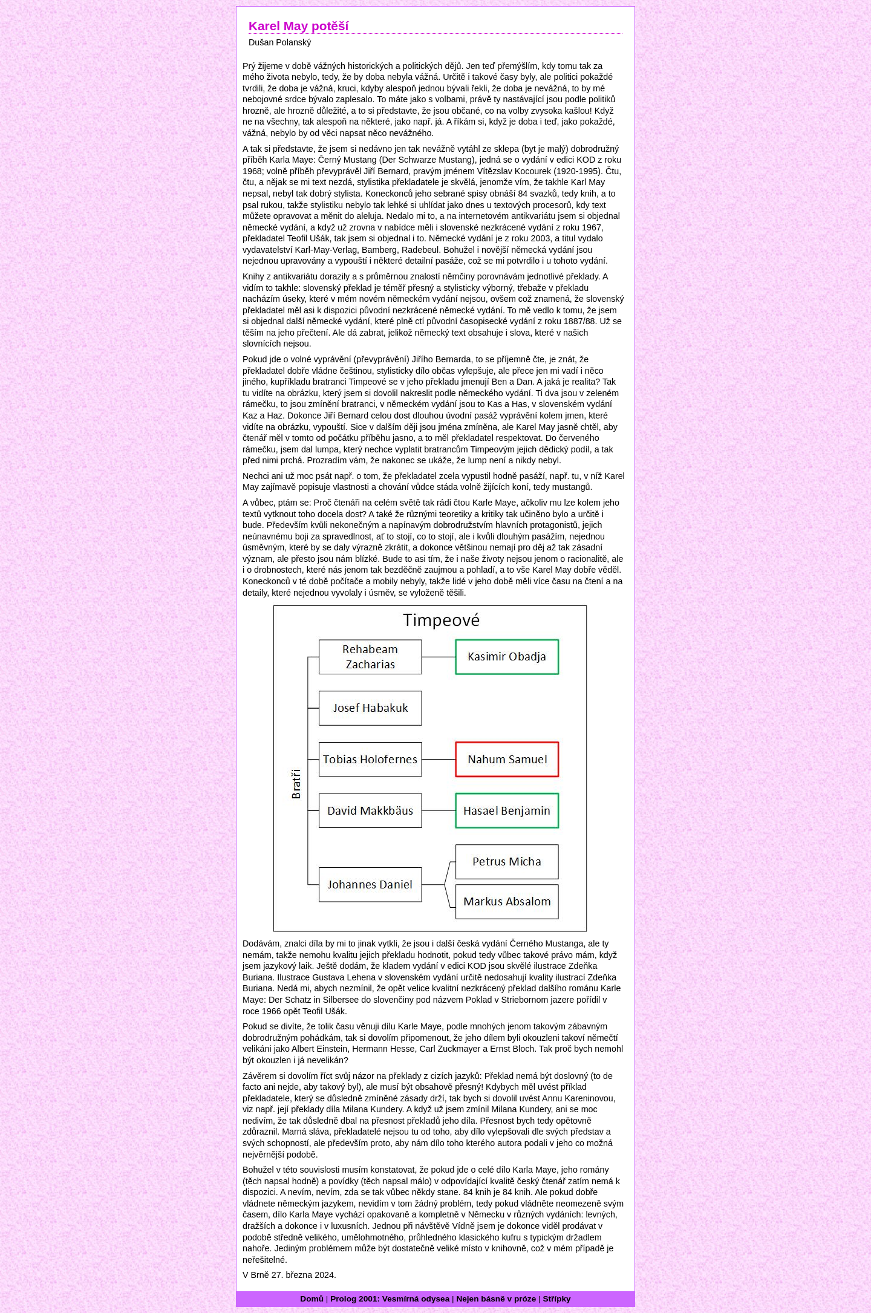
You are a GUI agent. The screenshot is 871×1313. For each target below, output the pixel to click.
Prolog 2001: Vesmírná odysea (389, 1298)
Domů (312, 1298)
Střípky (556, 1298)
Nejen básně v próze (496, 1298)
